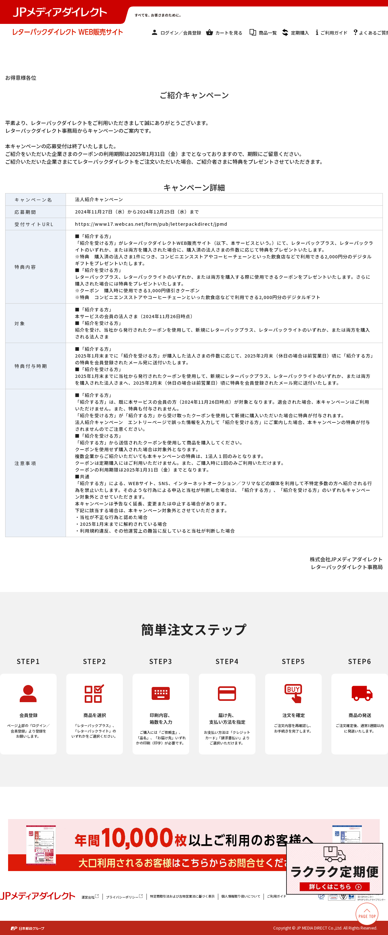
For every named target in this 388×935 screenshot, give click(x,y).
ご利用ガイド (334, 32)
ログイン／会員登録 (180, 32)
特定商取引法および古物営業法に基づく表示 (182, 896)
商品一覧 (268, 32)
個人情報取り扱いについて (240, 896)
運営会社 (90, 896)
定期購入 (300, 32)
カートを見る (228, 32)
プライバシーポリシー (124, 896)
